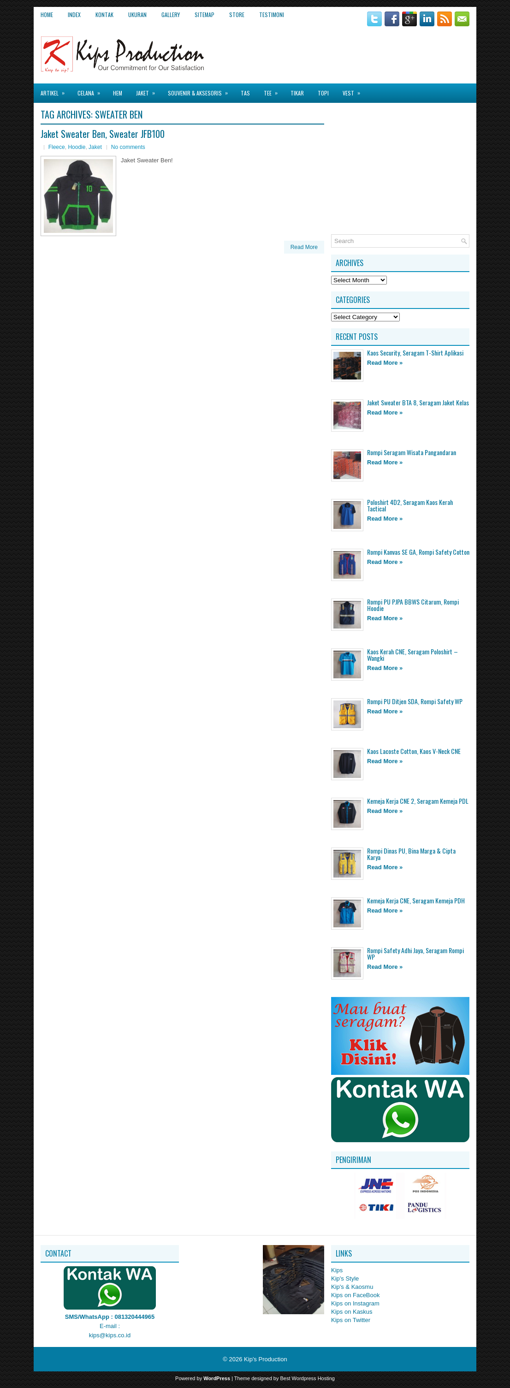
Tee (274, 90)
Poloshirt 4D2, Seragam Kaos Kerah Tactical (410, 505)
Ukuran (137, 14)
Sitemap (204, 14)
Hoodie (76, 147)
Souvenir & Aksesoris (201, 90)
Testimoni (271, 14)
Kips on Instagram (355, 1303)
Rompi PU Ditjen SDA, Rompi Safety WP (415, 701)
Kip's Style (345, 1278)
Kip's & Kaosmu (352, 1286)
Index (74, 14)
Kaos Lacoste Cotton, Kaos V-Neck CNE (414, 751)
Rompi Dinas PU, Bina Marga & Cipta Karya (411, 854)
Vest (354, 90)
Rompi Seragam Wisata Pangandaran (411, 452)
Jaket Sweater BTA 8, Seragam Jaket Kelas (418, 402)
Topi (323, 93)
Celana (91, 90)
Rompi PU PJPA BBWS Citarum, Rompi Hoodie (413, 605)
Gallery (170, 14)
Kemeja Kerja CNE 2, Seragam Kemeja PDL (417, 801)
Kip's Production (265, 1359)
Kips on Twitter (350, 1320)
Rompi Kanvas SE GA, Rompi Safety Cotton (418, 552)
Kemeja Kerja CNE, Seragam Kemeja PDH (416, 900)
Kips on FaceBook (355, 1295)
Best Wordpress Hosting (307, 1378)
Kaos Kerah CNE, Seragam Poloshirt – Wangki (412, 655)
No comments (128, 147)
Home (47, 14)
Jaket (148, 90)
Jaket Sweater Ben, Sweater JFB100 (103, 134)
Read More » (385, 362)
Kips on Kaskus (352, 1311)
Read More (304, 247)
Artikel (56, 90)
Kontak (104, 14)
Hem (117, 93)
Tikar (297, 93)
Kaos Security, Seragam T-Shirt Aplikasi (415, 352)
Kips (337, 1270)
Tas (245, 93)
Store (236, 14)
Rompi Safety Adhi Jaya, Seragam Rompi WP (415, 953)
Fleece (56, 147)
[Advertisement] (361, 50)
